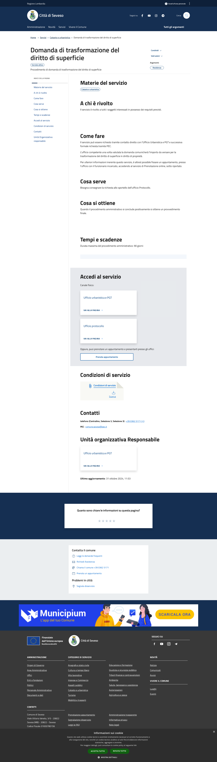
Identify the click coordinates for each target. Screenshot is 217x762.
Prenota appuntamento (107, 357)
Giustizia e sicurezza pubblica (122, 670)
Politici (30, 685)
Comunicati (155, 670)
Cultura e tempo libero (78, 670)
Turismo (72, 695)
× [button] (214, 732)
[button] (108, 757)
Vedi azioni (157, 56)
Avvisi (153, 675)
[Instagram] (155, 15)
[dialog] (108, 745)
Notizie (153, 665)
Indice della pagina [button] (42, 78)
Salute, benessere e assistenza (123, 685)
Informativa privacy (118, 719)
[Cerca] (186, 15)
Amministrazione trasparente (123, 714)
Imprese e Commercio (78, 680)
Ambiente (113, 680)
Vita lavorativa (75, 675)
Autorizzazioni (115, 690)
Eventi (153, 694)
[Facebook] (141, 15)
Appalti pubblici (75, 685)
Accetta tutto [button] (98, 751)
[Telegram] (162, 15)
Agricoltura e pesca (118, 695)
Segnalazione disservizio (79, 719)
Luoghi (153, 689)
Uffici (29, 675)
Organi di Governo (35, 665)
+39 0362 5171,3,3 (135, 421)
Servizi (43, 37)
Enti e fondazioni (35, 680)
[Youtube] (148, 15)
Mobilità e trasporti (77, 700)
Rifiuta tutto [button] (119, 751)
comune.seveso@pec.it (96, 426)
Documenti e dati (35, 695)
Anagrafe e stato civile (78, 665)
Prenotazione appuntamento (81, 714)
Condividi (156, 50)
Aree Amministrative (37, 670)
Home (33, 37)
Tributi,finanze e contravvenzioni (124, 675)
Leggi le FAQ (74, 724)
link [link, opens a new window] (135, 745)
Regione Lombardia (36, 3)
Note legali (114, 724)
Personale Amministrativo (39, 690)
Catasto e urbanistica (60, 37)
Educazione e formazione (120, 665)
